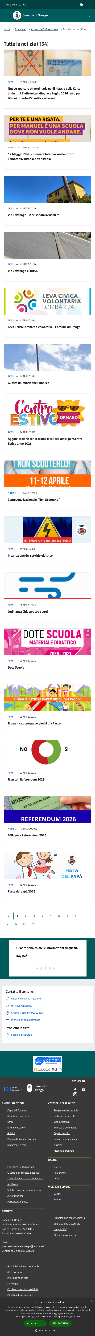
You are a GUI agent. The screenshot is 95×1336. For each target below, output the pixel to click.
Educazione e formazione (20, 1167)
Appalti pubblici (62, 1133)
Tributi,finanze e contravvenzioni (25, 1178)
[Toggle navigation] (6, 15)
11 (24, 924)
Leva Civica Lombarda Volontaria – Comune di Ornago (44, 326)
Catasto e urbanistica (65, 1139)
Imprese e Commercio (65, 1127)
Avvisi (11, 82)
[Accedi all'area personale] (81, 4)
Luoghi (57, 1194)
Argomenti (20, 29)
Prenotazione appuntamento (69, 1218)
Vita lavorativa (62, 1122)
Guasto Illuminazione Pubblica (28, 382)
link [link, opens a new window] (78, 1316)
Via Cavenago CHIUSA (23, 270)
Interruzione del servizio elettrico (30, 555)
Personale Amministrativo (21, 1139)
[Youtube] (83, 1090)
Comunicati (60, 1173)
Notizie (12, 147)
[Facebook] (75, 1090)
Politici (11, 1133)
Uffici (10, 1122)
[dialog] (47, 1317)
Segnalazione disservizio (67, 1223)
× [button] (91, 1301)
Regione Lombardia (15, 4)
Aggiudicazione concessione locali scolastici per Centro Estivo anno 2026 (45, 441)
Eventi (57, 1199)
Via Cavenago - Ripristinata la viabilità (33, 214)
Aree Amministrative (18, 1116)
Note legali (13, 1283)
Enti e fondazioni (16, 1127)
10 (15, 924)
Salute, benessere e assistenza (24, 1190)
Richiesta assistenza (65, 1235)
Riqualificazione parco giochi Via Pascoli (35, 723)
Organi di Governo (17, 1110)
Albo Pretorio (14, 1272)
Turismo (58, 1145)
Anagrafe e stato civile (66, 1110)
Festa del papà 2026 (21, 891)
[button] (47, 1330)
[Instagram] (75, 1094)
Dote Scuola (16, 667)
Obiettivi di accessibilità (20, 1295)
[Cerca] (88, 15)
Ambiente (12, 1184)
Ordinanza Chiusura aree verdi (28, 611)
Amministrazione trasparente (23, 1266)
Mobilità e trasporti (64, 1151)
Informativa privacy (18, 1278)
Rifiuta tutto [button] (60, 1323)
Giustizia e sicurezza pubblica (23, 1173)
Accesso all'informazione (44, 29)
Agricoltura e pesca (17, 1201)
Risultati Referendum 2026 (26, 779)
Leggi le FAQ (60, 1229)
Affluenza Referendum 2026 (27, 835)
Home (7, 29)
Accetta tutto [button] (35, 1323)
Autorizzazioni (15, 1196)
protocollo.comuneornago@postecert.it (24, 1246)
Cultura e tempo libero (66, 1116)
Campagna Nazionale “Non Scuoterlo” (34, 499)
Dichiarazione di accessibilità (22, 1289)
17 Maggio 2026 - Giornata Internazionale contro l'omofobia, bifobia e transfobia (41, 156)
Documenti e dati (16, 1145)
